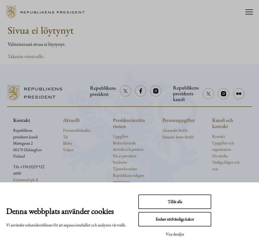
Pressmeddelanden (77, 130)
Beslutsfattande (124, 143)
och (231, 143)
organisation (221, 149)
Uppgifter (120, 136)
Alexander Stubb (175, 130)
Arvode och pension (128, 149)
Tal (65, 137)
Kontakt (218, 136)
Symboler (120, 162)
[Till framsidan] (47, 12)
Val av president (124, 156)
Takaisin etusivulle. (26, 56)
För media (219, 156)
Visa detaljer (175, 234)
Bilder (67, 143)
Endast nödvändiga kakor (175, 219)
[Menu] (249, 12)
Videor (68, 149)
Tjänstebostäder (125, 168)
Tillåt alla (175, 201)
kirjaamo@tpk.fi (25, 179)
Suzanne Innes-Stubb (178, 137)
